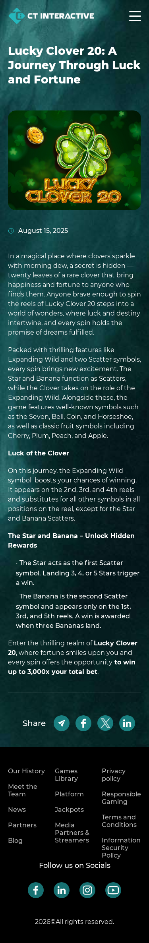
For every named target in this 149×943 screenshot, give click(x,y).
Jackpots (69, 809)
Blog (15, 840)
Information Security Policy (121, 848)
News (17, 809)
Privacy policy (114, 774)
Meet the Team (22, 790)
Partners (22, 825)
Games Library (66, 774)
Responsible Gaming (121, 798)
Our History (26, 771)
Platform (69, 794)
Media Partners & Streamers (72, 832)
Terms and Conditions (119, 821)
